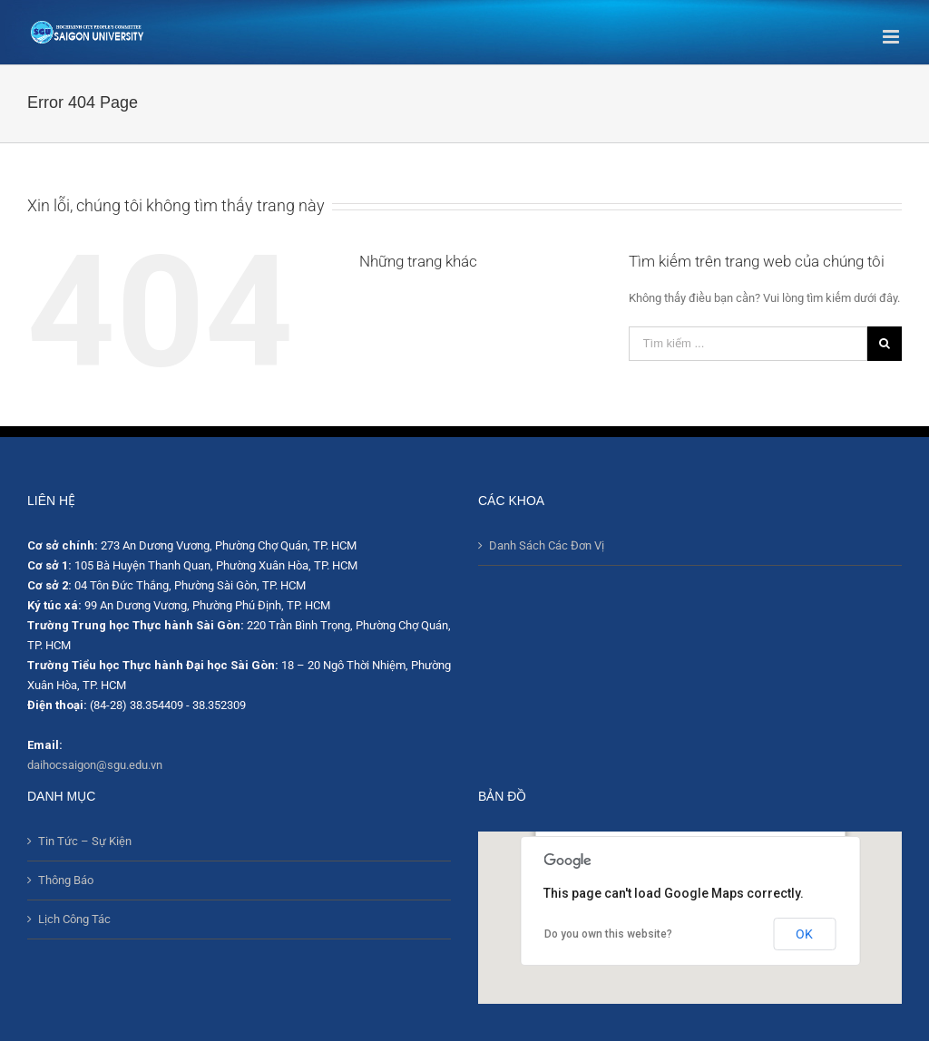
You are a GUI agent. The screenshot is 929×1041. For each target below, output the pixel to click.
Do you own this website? (608, 934)
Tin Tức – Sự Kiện (85, 841)
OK (804, 934)
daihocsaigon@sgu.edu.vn (94, 765)
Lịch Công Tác (74, 919)
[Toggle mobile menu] (892, 36)
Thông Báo (65, 880)
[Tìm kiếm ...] (748, 343)
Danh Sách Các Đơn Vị (546, 545)
